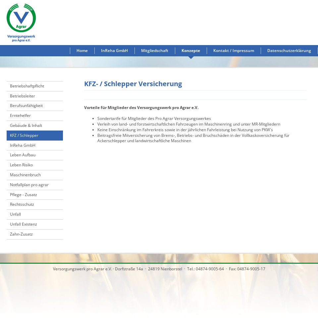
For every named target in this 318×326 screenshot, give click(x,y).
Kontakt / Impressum (233, 50)
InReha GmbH (114, 50)
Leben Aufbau (22, 155)
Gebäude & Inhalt (26, 125)
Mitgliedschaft (154, 50)
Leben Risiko (21, 165)
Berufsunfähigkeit (26, 105)
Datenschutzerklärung (289, 50)
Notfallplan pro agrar (29, 185)
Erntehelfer (20, 115)
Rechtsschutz (22, 204)
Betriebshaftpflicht (27, 86)
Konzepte (191, 50)
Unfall (15, 214)
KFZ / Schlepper (24, 135)
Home (82, 50)
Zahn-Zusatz (21, 234)
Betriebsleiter (22, 96)
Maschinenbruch (25, 175)
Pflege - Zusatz (23, 194)
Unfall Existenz (23, 224)
